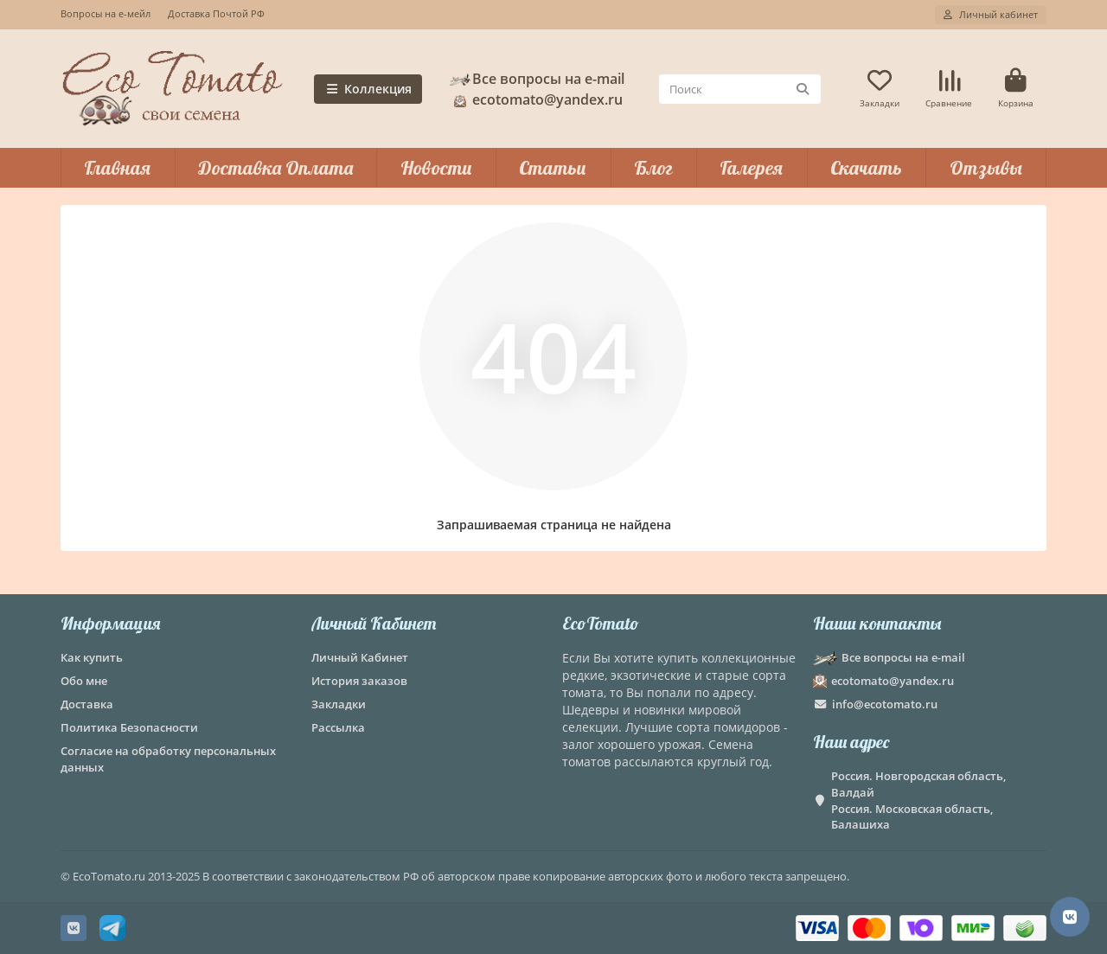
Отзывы (986, 168)
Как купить (92, 657)
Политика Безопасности (129, 727)
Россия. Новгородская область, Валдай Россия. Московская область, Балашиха (918, 800)
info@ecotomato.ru (884, 704)
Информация (110, 623)
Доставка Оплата (275, 168)
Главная (117, 168)
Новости (436, 168)
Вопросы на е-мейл (105, 13)
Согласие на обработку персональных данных (168, 759)
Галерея (751, 168)
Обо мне (84, 680)
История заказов (359, 680)
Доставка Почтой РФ (216, 13)
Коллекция (368, 88)
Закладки (338, 704)
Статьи (552, 168)
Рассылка (338, 727)
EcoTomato (600, 623)
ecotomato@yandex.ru (535, 99)
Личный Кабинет (373, 623)
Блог (653, 168)
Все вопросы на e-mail (536, 78)
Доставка (87, 704)
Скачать (866, 168)
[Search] (740, 89)
